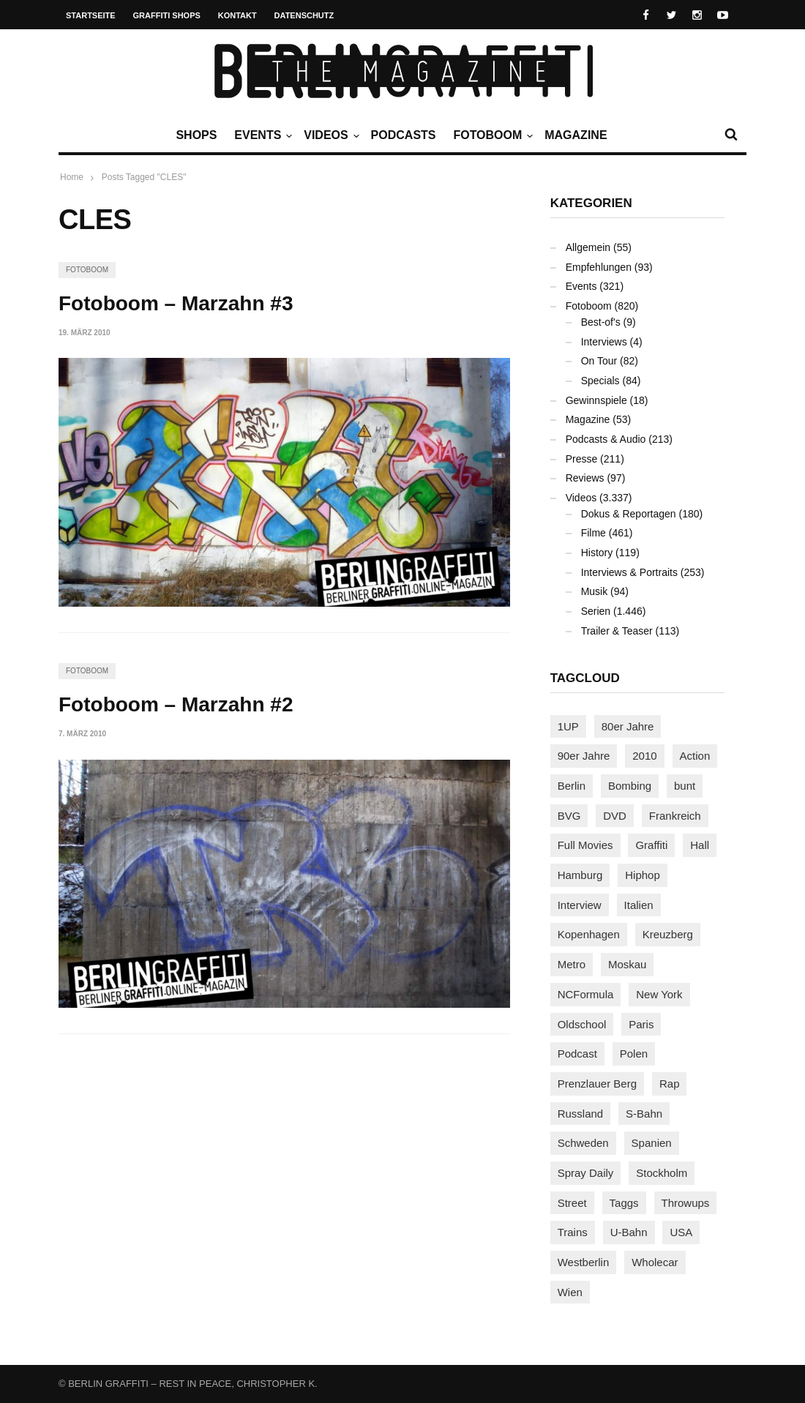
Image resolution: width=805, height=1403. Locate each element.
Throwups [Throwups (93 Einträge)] (686, 1203)
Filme (593, 533)
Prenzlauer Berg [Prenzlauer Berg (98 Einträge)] (597, 1083)
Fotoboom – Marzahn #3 (176, 303)
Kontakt (237, 15)
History (597, 552)
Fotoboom (491, 135)
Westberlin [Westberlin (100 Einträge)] (584, 1262)
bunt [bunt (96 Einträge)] (684, 785)
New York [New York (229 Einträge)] (659, 994)
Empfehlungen (599, 267)
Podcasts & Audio (606, 439)
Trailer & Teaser (617, 631)
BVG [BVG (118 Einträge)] (569, 815)
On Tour (599, 361)
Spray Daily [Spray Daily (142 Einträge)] (586, 1173)
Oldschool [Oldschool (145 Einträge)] (582, 1024)
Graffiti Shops (167, 15)
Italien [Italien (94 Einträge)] (639, 905)
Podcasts (403, 135)
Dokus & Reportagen (628, 514)
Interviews (604, 342)
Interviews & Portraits (629, 572)
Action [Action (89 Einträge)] (695, 755)
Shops (196, 135)
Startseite (91, 15)
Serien (595, 611)
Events (261, 135)
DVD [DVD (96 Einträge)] (614, 815)
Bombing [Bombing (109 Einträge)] (629, 785)
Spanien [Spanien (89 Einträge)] (652, 1143)
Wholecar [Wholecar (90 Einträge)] (655, 1262)
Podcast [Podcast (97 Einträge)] (577, 1053)
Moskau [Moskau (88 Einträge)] (627, 964)
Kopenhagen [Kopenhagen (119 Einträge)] (589, 934)
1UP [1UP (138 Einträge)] (568, 726)
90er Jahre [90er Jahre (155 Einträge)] (584, 755)
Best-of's (601, 322)
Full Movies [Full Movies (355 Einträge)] (585, 845)
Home (71, 177)
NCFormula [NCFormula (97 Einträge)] (586, 994)
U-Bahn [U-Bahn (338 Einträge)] (629, 1232)
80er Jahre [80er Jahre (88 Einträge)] (628, 726)
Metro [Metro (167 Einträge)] (571, 964)
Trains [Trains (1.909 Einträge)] (573, 1232)
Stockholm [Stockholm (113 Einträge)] (661, 1173)
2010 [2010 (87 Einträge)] (644, 755)
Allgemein (588, 247)
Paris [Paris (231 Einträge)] (641, 1024)
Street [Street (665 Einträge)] (572, 1203)
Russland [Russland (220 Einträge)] (581, 1113)
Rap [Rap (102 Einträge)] (669, 1083)
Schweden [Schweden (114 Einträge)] (583, 1143)
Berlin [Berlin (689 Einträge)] (571, 785)
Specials (600, 380)
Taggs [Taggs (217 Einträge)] (624, 1203)
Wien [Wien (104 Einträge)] (570, 1292)
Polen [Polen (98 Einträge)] (634, 1053)
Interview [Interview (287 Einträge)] (580, 905)
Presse (582, 459)
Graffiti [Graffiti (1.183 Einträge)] (651, 845)
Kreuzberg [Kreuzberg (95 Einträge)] (668, 934)
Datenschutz (304, 15)
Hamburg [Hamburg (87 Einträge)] (580, 875)
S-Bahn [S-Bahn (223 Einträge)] (644, 1113)
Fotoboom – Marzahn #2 (176, 704)
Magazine (575, 135)
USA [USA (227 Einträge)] (681, 1232)
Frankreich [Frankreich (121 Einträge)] (675, 815)
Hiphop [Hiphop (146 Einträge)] (642, 875)
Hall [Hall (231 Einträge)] (699, 845)
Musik (594, 591)
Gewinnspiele (596, 400)
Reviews (585, 478)
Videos (329, 135)
